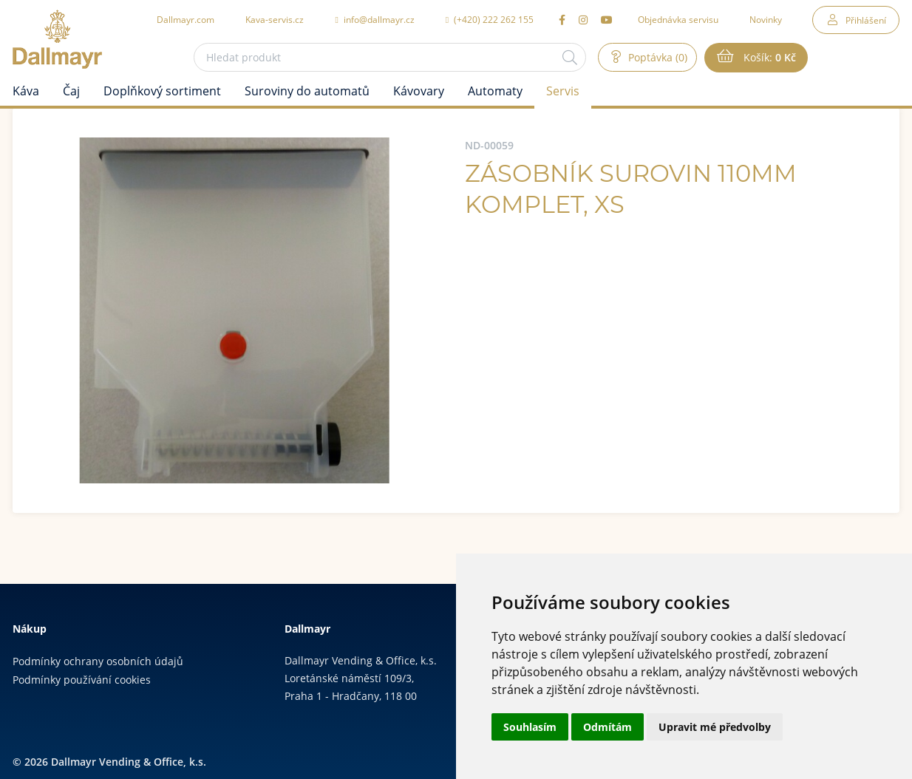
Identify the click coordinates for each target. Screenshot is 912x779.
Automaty (495, 91)
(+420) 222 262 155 (490, 19)
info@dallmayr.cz (374, 19)
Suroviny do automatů (307, 91)
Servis (562, 91)
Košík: (768, 58)
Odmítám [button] (607, 727)
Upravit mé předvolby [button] (715, 727)
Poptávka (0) (656, 57)
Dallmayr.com (185, 19)
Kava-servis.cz (274, 19)
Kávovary (418, 91)
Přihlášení (865, 20)
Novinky (765, 19)
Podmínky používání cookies (82, 680)
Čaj (71, 91)
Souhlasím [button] (530, 727)
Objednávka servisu (678, 19)
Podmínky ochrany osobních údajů (98, 661)
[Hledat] (570, 57)
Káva (26, 91)
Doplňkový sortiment (162, 91)
